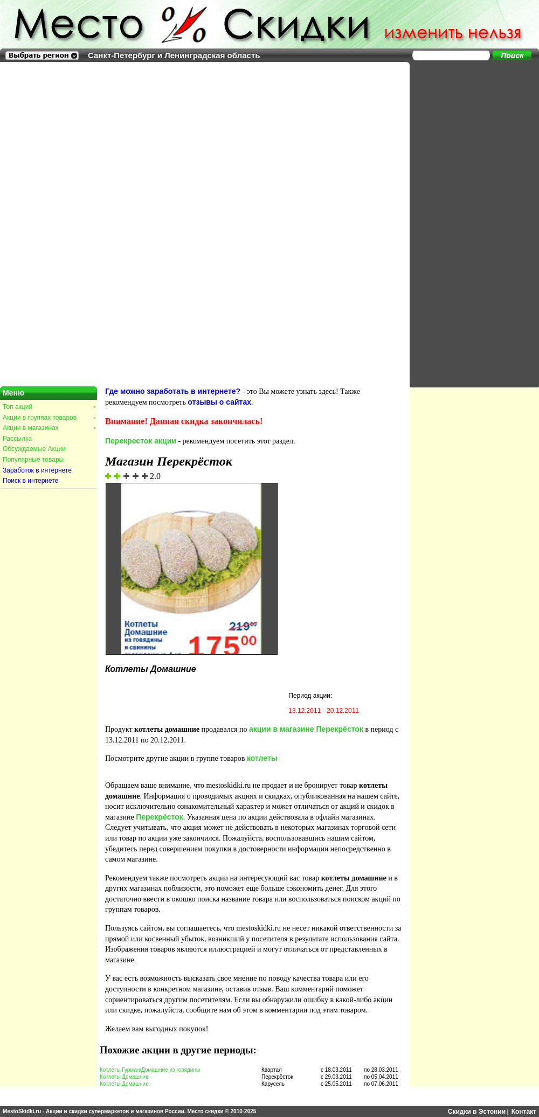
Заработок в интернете (37, 470)
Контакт (524, 1111)
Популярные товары (33, 459)
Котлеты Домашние (124, 1077)
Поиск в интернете (30, 480)
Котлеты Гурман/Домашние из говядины (150, 1070)
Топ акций (49, 407)
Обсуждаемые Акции (34, 449)
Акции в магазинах (49, 428)
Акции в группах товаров (49, 417)
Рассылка (17, 438)
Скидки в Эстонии (477, 1111)
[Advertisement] (447, 223)
